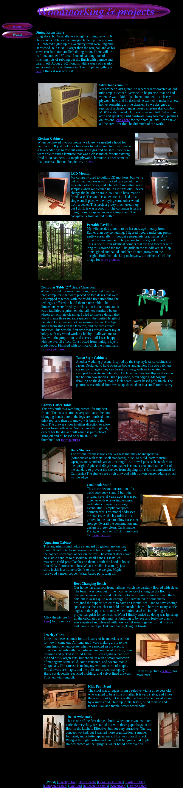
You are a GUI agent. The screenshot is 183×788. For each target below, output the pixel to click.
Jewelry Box (66, 782)
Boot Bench (87, 782)
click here (123, 120)
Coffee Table (134, 782)
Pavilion (75, 786)
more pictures (110, 259)
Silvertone (118, 786)
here (39, 71)
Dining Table (137, 786)
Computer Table (55, 786)
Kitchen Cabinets (96, 786)
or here (166, 671)
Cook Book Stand (110, 782)
